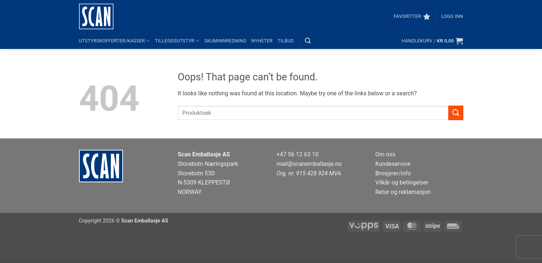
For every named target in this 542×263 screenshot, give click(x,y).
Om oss (385, 154)
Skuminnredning (225, 40)
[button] (452, 16)
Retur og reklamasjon (403, 191)
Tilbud (286, 40)
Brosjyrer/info (393, 173)
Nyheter (262, 40)
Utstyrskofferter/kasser (114, 40)
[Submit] (455, 113)
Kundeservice (393, 163)
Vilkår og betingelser (402, 182)
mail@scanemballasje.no (309, 163)
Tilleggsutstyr (177, 40)
